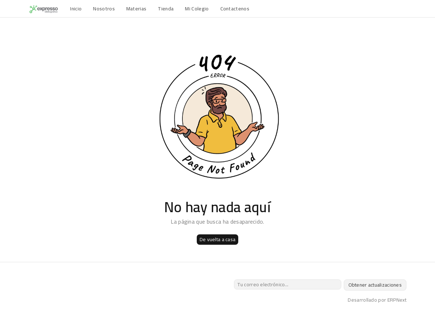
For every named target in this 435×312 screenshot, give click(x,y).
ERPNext (396, 299)
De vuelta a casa (217, 239)
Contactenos (235, 8)
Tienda (165, 8)
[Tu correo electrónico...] (287, 284)
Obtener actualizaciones (375, 284)
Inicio (76, 8)
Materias (136, 8)
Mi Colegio (197, 8)
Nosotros (104, 8)
